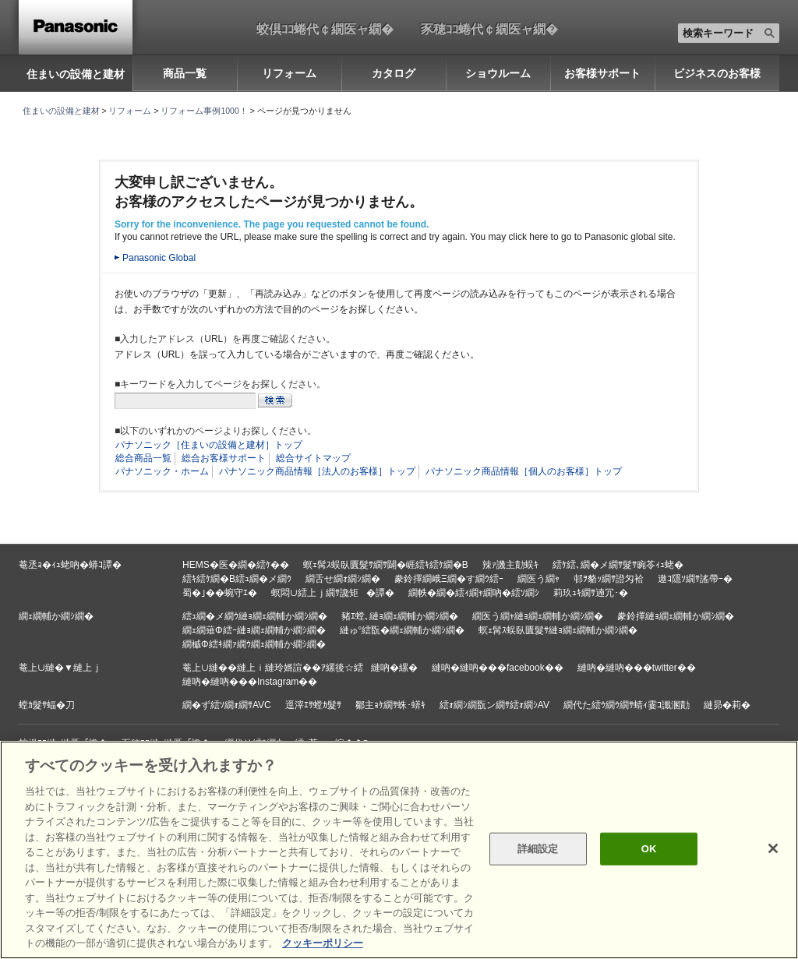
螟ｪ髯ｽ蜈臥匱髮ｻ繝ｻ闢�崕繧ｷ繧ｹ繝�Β (385, 564)
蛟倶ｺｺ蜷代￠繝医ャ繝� (325, 29)
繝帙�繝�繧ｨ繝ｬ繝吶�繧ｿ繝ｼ (473, 592)
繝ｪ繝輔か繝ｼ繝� (56, 616)
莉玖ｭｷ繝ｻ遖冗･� (590, 592)
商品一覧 (185, 73)
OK (649, 849)
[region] (399, 850)
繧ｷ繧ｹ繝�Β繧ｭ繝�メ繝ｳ (236, 578)
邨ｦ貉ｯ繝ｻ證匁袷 (609, 578)
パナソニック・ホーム (162, 471)
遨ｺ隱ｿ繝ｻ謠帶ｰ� (695, 578)
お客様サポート (602, 73)
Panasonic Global (159, 257)
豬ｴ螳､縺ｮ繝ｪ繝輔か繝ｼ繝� (399, 616)
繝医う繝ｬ (538, 578)
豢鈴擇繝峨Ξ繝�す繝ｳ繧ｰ (448, 578)
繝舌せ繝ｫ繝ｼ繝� (342, 578)
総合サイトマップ (313, 458)
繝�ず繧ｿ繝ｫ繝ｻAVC (226, 705)
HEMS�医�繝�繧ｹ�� (235, 564)
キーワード (0, 0)
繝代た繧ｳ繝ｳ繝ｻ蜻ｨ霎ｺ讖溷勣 (626, 705)
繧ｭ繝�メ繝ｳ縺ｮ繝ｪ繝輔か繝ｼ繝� (254, 616)
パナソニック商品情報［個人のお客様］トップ (523, 471)
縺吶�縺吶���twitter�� (636, 667)
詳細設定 (538, 849)
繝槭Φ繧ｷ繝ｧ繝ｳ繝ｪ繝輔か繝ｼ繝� (254, 644)
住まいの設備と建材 (75, 74)
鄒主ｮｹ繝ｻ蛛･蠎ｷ (390, 705)
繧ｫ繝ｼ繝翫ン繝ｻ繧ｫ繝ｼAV (494, 705)
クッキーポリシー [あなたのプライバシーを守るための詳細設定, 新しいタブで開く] (322, 943)
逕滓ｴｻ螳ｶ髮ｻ (313, 705)
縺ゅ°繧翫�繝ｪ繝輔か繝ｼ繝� (402, 630)
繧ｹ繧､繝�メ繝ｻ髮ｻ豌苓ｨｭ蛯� (618, 564)
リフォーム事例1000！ (204, 110)
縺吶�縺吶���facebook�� (497, 667)
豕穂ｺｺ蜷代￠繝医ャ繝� (489, 29)
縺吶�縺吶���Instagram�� (249, 681)
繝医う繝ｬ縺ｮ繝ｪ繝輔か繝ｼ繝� (537, 616)
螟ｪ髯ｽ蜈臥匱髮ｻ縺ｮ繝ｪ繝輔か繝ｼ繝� (557, 630)
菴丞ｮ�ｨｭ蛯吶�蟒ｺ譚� (70, 564)
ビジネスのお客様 (717, 73)
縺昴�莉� (727, 705)
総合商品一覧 (143, 458)
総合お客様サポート (224, 458)
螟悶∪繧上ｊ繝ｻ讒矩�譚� (332, 592)
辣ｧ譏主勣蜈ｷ (510, 564)
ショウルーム (498, 73)
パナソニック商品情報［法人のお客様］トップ (317, 471)
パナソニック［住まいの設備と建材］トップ (208, 444)
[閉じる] (773, 848)
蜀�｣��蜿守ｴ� (219, 592)
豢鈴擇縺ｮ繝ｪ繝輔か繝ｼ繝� (675, 616)
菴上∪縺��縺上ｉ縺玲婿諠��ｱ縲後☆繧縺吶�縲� (300, 667)
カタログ (393, 73)
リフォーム (289, 73)
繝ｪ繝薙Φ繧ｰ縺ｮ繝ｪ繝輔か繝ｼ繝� (254, 630)
